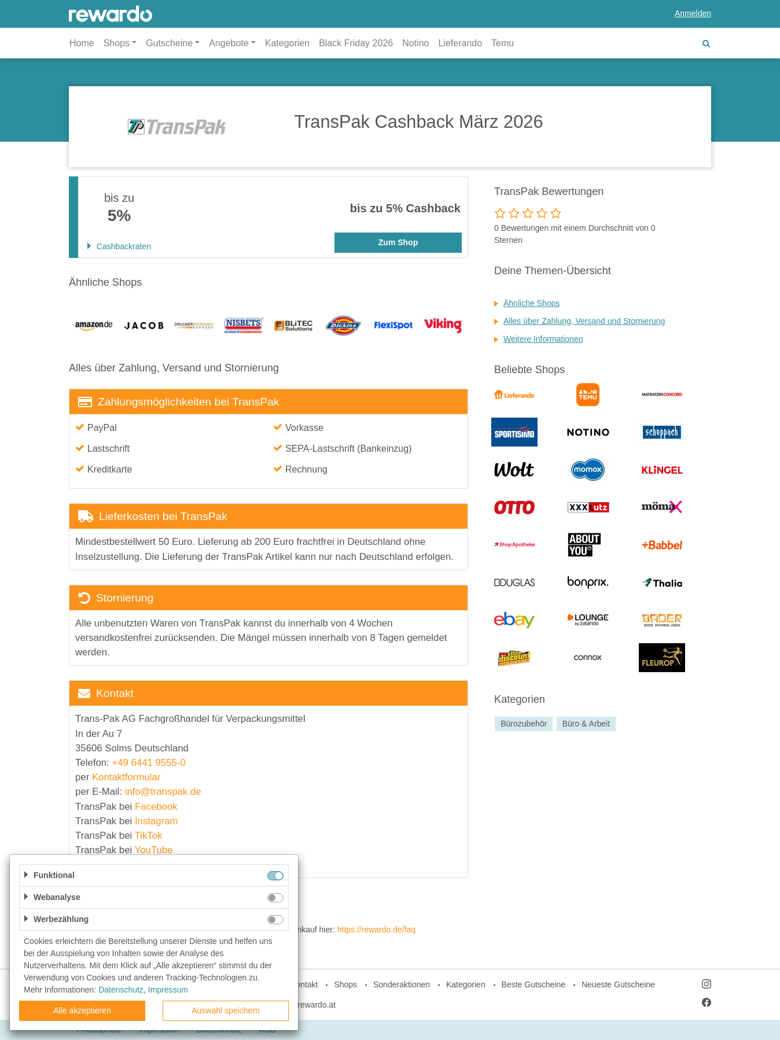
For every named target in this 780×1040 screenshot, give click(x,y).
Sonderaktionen (401, 984)
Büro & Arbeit (586, 723)
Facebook (156, 806)
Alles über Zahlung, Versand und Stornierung (584, 321)
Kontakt (304, 984)
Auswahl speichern (226, 1010)
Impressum (168, 989)
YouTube (154, 849)
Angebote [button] (229, 43)
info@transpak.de (163, 791)
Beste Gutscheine (534, 984)
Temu (502, 43)
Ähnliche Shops (531, 303)
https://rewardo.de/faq (376, 929)
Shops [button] (117, 43)
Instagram (156, 821)
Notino (415, 43)
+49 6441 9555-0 (148, 762)
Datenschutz (121, 989)
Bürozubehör (524, 723)
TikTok (149, 835)
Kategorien (287, 43)
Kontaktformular (126, 777)
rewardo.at (316, 1004)
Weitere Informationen (543, 339)
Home (81, 43)
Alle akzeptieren (82, 1010)
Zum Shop (398, 242)
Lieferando (460, 43)
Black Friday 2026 (356, 43)
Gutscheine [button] (169, 43)
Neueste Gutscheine (618, 984)
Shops (345, 984)
